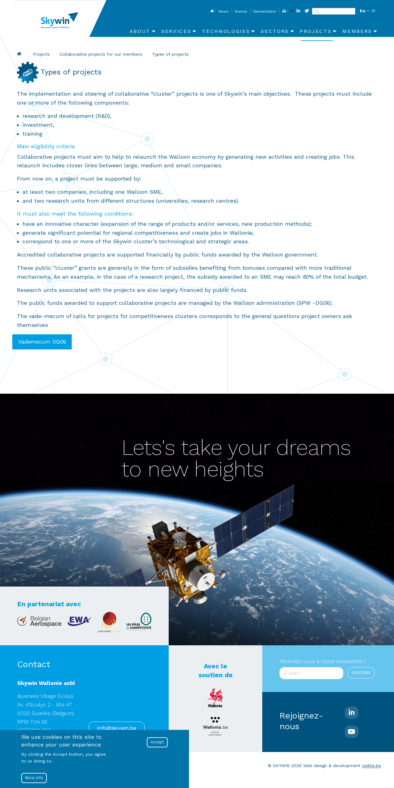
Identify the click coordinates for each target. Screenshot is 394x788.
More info (34, 777)
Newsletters (264, 11)
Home (211, 11)
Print (283, 11)
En (362, 10)
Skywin (20, 54)
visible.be (371, 765)
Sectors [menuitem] (275, 31)
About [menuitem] (140, 31)
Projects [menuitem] (316, 31)
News (224, 11)
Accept (157, 742)
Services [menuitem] (176, 31)
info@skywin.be (116, 728)
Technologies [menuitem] (226, 31)
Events (241, 11)
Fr (374, 10)
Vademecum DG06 (42, 342)
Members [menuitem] (357, 31)
